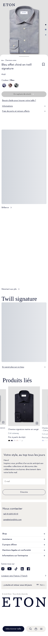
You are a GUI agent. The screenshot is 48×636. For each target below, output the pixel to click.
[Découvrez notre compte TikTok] (16, 568)
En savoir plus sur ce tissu (24, 367)
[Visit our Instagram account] (2, 568)
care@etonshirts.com (12, 520)
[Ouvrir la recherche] (30, 629)
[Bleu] (4, 85)
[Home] (24, 602)
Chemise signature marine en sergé (23, 429)
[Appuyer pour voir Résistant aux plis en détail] (24, 252)
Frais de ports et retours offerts (24, 111)
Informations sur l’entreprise (24, 555)
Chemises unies (10, 60)
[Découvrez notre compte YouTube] (9, 569)
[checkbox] (43, 67)
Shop (24, 534)
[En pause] (42, 280)
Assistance (24, 539)
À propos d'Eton (24, 544)
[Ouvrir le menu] (41, 629)
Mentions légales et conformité (24, 550)
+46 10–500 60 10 (10, 514)
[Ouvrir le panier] (36, 629)
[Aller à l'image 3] (45, 34)
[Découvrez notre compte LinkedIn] (22, 568)
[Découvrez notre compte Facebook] (28, 568)
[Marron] (10, 85)
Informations (24, 106)
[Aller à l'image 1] (45, 24)
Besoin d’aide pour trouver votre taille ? (19, 101)
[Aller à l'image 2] (45, 29)
